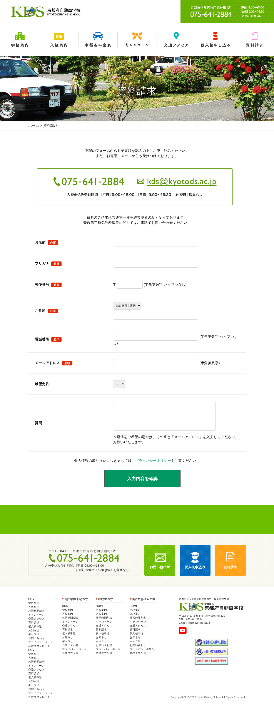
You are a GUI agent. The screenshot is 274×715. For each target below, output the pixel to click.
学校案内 (19, 39)
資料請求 (254, 39)
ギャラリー (35, 639)
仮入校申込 (35, 631)
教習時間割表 (36, 616)
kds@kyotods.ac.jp (199, 628)
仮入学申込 (215, 39)
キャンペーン (137, 39)
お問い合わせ (36, 643)
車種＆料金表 (97, 39)
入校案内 (58, 39)
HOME (32, 604)
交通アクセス (176, 39)
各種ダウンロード (39, 651)
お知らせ (33, 635)
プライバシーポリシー (153, 466)
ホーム (33, 125)
